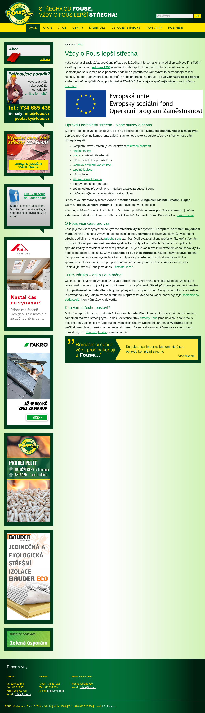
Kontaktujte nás (96, 332)
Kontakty (154, 27)
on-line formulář (36, 93)
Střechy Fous (112, 238)
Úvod (33, 27)
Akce (62, 27)
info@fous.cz (37, 113)
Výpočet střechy (126, 27)
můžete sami (185, 215)
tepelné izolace (82, 169)
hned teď (70, 86)
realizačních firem (138, 146)
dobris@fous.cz (23, 694)
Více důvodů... (187, 355)
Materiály (97, 27)
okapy (77, 155)
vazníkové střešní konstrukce (92, 165)
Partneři (175, 27)
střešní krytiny (82, 150)
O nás (47, 27)
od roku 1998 (101, 67)
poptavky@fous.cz (32, 118)
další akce (45, 59)
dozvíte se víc (124, 267)
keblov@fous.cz (55, 691)
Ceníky (77, 27)
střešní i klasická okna (87, 179)
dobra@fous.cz (88, 687)
